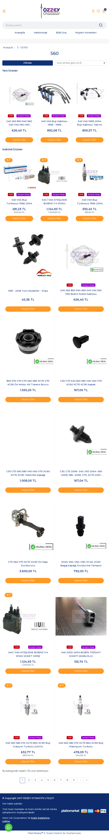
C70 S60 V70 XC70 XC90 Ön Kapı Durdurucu (28, 563)
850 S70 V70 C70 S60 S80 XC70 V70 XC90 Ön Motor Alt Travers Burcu (28, 382)
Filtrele (28, 62)
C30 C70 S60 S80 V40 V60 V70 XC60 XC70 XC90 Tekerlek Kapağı (28, 473)
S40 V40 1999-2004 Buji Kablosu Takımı (89, 123)
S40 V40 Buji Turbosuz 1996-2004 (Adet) (89, 201)
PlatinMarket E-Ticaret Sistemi (45, 833)
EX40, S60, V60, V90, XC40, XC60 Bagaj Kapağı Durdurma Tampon (80, 563)
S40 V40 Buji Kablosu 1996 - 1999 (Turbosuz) (54, 123)
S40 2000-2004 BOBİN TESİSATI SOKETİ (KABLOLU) (81, 654)
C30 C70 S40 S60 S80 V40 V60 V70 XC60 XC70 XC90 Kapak (81, 382)
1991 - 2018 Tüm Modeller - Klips (28, 290)
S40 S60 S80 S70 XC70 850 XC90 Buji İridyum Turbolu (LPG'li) (28, 744)
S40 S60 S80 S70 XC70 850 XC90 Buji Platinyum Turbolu (81, 744)
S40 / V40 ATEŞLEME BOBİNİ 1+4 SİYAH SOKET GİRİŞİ (54, 201)
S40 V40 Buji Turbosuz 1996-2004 (19, 201)
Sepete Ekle (19, 139)
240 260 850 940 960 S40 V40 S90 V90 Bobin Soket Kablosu (19, 123)
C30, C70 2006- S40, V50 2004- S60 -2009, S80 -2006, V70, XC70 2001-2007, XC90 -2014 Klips (81, 473)
